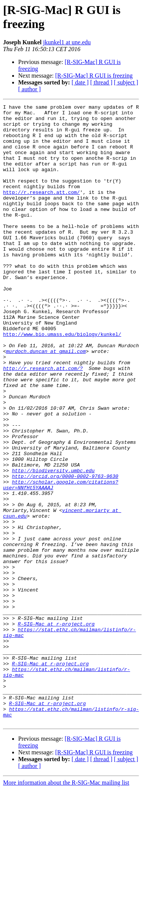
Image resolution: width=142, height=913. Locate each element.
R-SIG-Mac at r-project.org (56, 728)
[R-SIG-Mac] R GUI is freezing (94, 75)
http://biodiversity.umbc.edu (53, 544)
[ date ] (80, 82)
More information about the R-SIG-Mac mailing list (66, 906)
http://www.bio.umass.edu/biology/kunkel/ (62, 380)
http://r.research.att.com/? (43, 421)
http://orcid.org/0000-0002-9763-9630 (65, 551)
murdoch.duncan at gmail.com (46, 401)
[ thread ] (101, 82)
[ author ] (29, 89)
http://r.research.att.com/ (41, 210)
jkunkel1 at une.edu (67, 42)
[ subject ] (126, 82)
